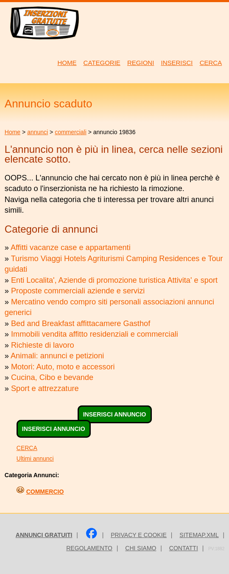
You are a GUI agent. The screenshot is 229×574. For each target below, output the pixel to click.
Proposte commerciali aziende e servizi (78, 291)
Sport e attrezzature (45, 388)
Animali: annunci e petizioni (57, 356)
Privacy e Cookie (139, 535)
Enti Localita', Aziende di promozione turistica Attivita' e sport (114, 280)
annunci (37, 132)
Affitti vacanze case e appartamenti (71, 247)
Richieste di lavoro (42, 345)
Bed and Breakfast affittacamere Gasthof (80, 323)
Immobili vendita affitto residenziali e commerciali (94, 334)
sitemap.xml (198, 535)
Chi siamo (140, 548)
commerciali (71, 132)
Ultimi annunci (35, 458)
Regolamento (89, 548)
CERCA (27, 448)
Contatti (183, 548)
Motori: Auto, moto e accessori (63, 367)
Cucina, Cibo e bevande (52, 377)
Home (12, 132)
